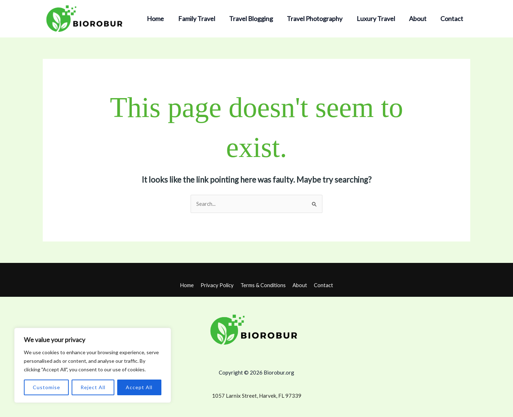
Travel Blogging (256, 18)
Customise (46, 387)
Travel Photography (319, 18)
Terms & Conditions (264, 285)
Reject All (93, 387)
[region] (92, 365)
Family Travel (203, 18)
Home (163, 18)
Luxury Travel (378, 18)
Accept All (139, 387)
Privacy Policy (218, 285)
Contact (452, 18)
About (419, 18)
